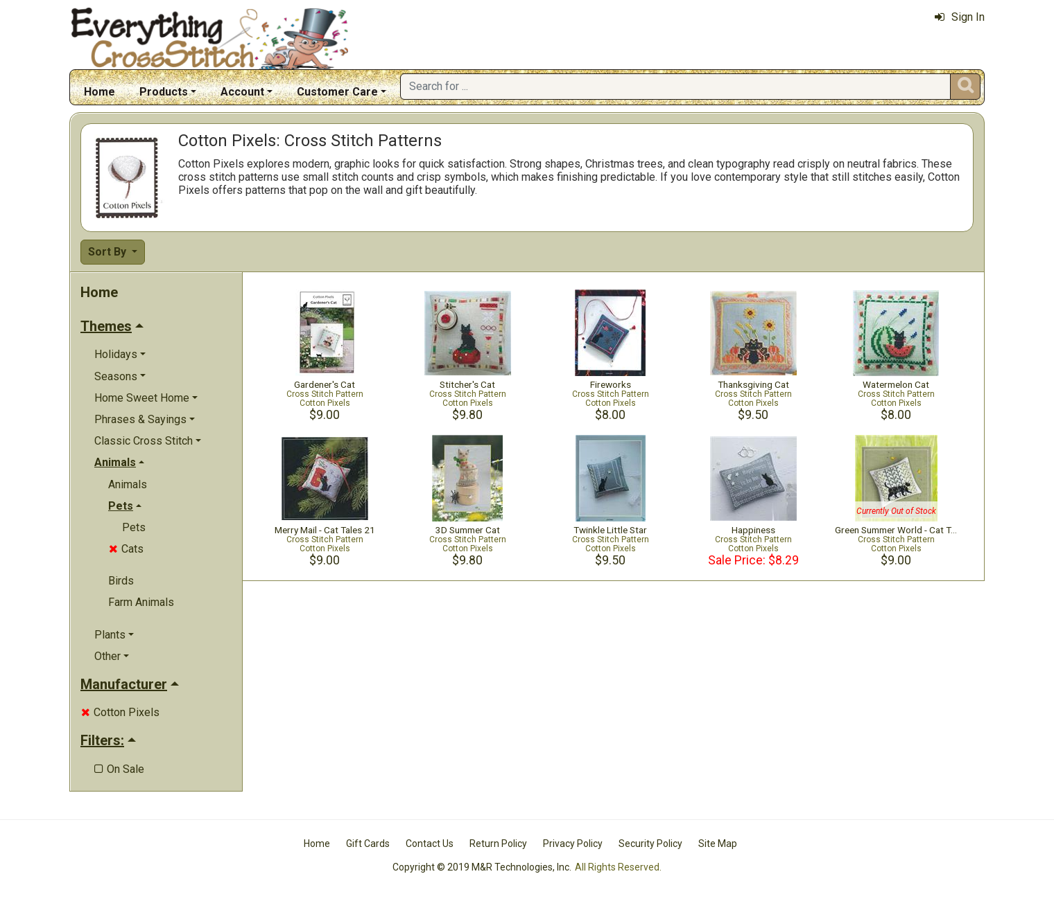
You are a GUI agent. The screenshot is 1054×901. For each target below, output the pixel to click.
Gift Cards (368, 843)
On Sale (119, 769)
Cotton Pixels (120, 712)
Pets (134, 527)
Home (99, 91)
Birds (121, 580)
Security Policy (650, 843)
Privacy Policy (573, 843)
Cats (126, 548)
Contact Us (429, 843)
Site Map (717, 843)
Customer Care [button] (337, 91)
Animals (127, 484)
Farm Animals (141, 602)
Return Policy (498, 843)
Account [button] (242, 91)
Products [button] (163, 91)
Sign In (960, 17)
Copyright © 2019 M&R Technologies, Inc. (481, 867)
